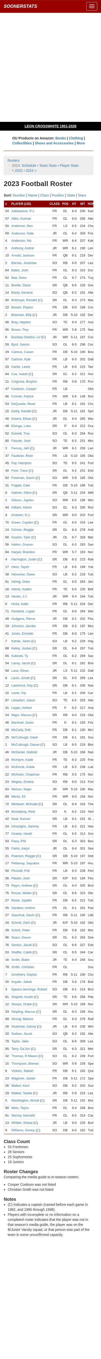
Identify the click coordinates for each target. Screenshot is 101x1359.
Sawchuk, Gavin (23, 915)
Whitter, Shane (21, 1123)
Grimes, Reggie (22, 530)
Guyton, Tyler (20, 537)
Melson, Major (21, 789)
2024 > (31, 170)
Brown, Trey (19, 329)
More (81, 143)
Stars (82, 195)
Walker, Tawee (21, 1093)
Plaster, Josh (20, 878)
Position (58, 195)
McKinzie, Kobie (22, 767)
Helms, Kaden (21, 589)
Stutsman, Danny (23, 1026)
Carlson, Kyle (20, 359)
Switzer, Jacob (21, 1034)
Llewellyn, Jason (23, 700)
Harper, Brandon (23, 552)
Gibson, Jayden (22, 500)
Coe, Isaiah (19, 374)
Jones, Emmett (22, 633)
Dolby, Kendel (21, 411)
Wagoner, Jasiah (23, 1078)
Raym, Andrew (21, 885)
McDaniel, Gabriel (24, 752)
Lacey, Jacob (20, 663)
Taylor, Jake (19, 1041)
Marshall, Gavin (22, 722)
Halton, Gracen (22, 544)
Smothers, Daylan (24, 974)
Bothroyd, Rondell (24, 300)
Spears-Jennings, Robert (29, 989)
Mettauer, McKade (24, 804)
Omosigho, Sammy (25, 826)
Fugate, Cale (20, 485)
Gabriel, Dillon (21, 492)
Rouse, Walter (21, 893)
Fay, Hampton (21, 463)
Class (44, 195)
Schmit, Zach (20, 922)
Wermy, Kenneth (23, 1115)
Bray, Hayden (21, 322)
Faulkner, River (22, 456)
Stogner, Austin (22, 997)
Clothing (76, 138)
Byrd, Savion (20, 344)
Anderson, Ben (22, 226)
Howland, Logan (23, 611)
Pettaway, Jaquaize (25, 863)
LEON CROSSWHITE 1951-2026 (51, 126)
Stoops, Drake (21, 1004)
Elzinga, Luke (21, 426)
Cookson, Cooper (23, 389)
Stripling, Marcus (23, 1011)
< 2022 (17, 170)
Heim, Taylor (20, 567)
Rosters (13, 160)
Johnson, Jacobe (23, 626)
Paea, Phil (18, 841)
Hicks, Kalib (19, 604)
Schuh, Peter (20, 930)
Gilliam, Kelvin (21, 507)
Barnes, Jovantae (23, 263)
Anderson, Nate (22, 233)
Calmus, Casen (22, 352)
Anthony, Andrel (22, 248)
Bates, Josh (19, 270)
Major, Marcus (21, 715)
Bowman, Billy (21, 315)
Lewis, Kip (18, 693)
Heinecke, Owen (23, 574)
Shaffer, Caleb (21, 952)
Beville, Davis (21, 285)
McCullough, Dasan (25, 744)
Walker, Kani (20, 1085)
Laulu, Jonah (20, 678)
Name (32, 195)
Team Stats (48, 165)
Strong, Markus (22, 1019)
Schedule (29, 165)
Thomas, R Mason (24, 1056)
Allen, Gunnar (21, 218)
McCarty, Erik (20, 730)
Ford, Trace (19, 470)
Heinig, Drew (20, 581)
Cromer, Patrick (22, 396)
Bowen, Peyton (22, 307)
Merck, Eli (18, 796)
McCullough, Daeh (24, 737)
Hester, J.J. (19, 596)
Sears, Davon (21, 937)
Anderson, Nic (21, 240)
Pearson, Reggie (23, 856)
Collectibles (22, 143)
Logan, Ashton (21, 708)
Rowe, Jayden (21, 900)
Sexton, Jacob (21, 945)
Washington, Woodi (25, 1100)
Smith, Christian (22, 967)
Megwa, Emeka (22, 782)
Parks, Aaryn (20, 848)
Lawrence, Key (22, 685)
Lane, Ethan (20, 670)
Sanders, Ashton (23, 908)
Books (60, 138)
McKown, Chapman (25, 774)
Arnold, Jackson (22, 255)
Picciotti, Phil (20, 871)
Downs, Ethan (21, 418)
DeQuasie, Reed (23, 404)
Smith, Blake (20, 960)
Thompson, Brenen (25, 1063)
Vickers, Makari (22, 1071)
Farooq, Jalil (20, 448)
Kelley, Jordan (21, 648)
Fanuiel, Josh (20, 441)
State (71, 195)
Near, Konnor (20, 819)
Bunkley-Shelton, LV (25, 337)
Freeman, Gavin (22, 478)
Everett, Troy (20, 433)
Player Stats (69, 165)
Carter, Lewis (20, 367)
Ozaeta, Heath (21, 833)
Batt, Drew (18, 278)
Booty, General (22, 292)
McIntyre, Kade (22, 759)
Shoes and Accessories (54, 143)
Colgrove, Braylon (24, 381)
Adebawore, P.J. (23, 211)
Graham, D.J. (20, 515)
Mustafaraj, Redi (23, 811)
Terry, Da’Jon (20, 1049)
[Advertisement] (50, 67)
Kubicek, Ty (19, 656)
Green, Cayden (22, 522)
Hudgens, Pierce (23, 619)
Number (19, 195)
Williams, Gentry (23, 1130)
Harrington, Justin (24, 559)
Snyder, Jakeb (21, 982)
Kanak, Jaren (20, 641)
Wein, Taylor (20, 1108)
